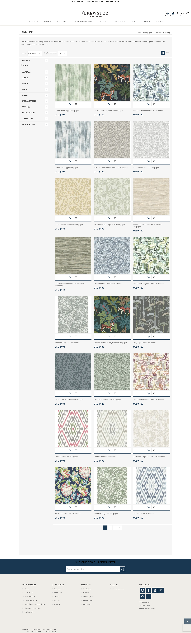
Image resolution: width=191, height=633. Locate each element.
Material (26, 72)
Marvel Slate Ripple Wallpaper (66, 168)
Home (140, 32)
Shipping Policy (88, 596)
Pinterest (161, 590)
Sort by (23, 53)
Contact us (87, 589)
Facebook (148, 590)
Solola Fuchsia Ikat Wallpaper (66, 457)
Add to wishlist (76, 104)
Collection (27, 118)
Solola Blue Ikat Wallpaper (143, 514)
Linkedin (148, 596)
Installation (28, 113)
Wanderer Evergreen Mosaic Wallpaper (148, 284)
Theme (25, 95)
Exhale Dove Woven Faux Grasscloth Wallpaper (147, 226)
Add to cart (70, 104)
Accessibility (87, 604)
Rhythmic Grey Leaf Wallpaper (66, 343)
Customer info (59, 589)
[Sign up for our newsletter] (93, 569)
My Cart (57, 600)
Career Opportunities (33, 608)
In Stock (26, 60)
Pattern (26, 107)
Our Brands (29, 593)
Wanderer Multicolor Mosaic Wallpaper (148, 400)
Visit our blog (29, 612)
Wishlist (57, 604)
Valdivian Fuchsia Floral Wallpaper (68, 514)
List (167, 53)
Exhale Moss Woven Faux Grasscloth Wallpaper (69, 285)
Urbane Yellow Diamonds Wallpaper (69, 225)
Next (119, 527)
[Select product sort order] (34, 53)
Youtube (155, 590)
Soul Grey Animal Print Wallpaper (146, 168)
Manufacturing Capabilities (35, 604)
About (27, 589)
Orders (56, 596)
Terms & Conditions (34, 631)
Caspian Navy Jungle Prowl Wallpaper (108, 111)
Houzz (142, 596)
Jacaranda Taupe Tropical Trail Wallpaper (149, 457)
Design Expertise (31, 600)
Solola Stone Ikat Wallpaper (104, 457)
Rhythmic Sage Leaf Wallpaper (106, 514)
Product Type (28, 124)
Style (24, 89)
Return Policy (88, 600)
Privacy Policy (51, 631)
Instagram (142, 590)
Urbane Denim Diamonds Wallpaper (69, 400)
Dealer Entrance (118, 589)
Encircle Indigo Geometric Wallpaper (108, 284)
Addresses (58, 593)
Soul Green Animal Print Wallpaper (107, 400)
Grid (163, 53)
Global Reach (30, 596)
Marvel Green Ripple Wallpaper (67, 111)
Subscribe (122, 569)
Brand (25, 83)
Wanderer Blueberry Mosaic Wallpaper (148, 111)
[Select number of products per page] (62, 53)
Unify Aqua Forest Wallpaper (144, 343)
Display (47, 53)
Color (25, 78)
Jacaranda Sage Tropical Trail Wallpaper (109, 225)
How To (86, 593)
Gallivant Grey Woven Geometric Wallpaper (111, 168)
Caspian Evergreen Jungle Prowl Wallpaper (110, 343)
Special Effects (29, 101)
